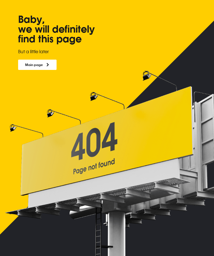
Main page (37, 64)
